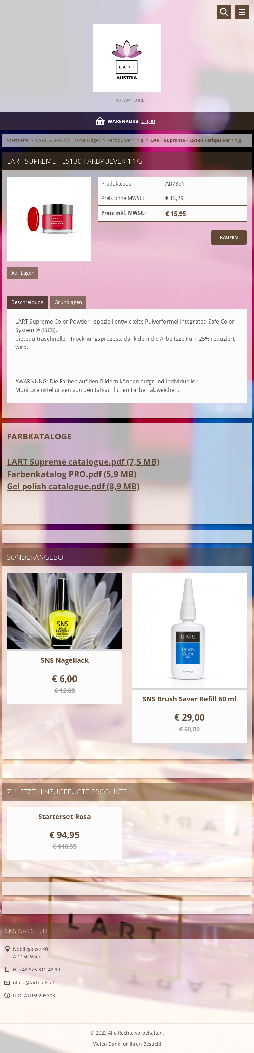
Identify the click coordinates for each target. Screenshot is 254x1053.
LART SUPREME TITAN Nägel (68, 140)
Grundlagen (68, 302)
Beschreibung (27, 302)
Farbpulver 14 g (125, 140)
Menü (242, 12)
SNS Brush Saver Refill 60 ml (190, 698)
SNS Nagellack (65, 660)
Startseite (18, 140)
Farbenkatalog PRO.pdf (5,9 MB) (71, 473)
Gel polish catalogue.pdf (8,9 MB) (73, 486)
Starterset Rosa (64, 816)
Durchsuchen (224, 12)
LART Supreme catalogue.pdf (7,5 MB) (83, 461)
